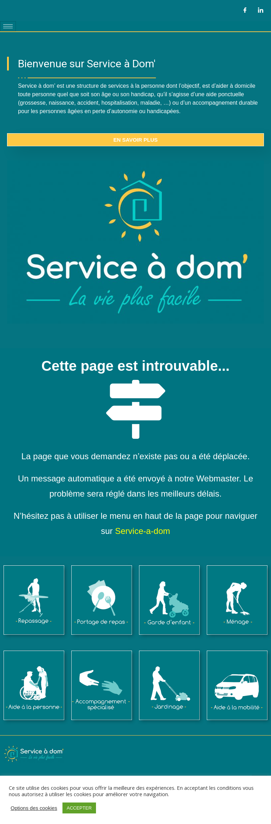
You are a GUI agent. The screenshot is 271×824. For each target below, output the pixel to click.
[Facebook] (245, 10)
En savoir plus (135, 140)
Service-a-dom (142, 531)
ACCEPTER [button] (79, 808)
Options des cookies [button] (34, 808)
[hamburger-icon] (8, 26)
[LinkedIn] (260, 10)
